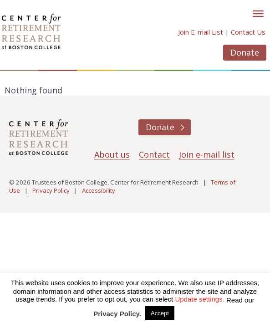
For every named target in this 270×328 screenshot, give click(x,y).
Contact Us (248, 31)
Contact (154, 154)
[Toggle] (258, 13)
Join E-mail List (200, 31)
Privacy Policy (51, 190)
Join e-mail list (206, 154)
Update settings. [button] (199, 299)
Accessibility (98, 190)
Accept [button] (160, 313)
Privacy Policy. (117, 314)
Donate (244, 52)
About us (112, 154)
